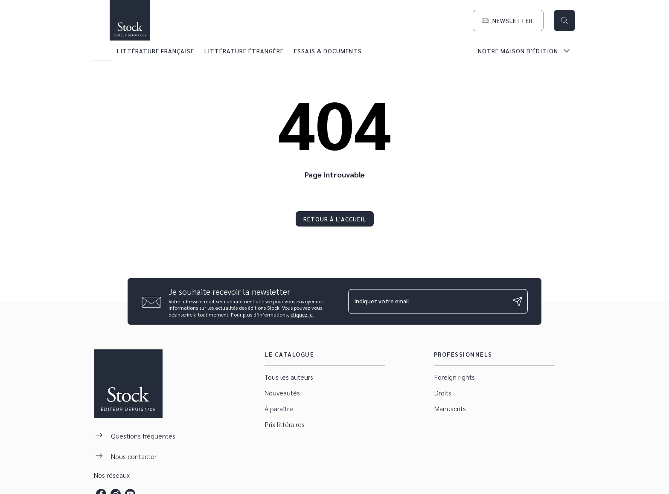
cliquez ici (302, 314)
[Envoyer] (517, 301)
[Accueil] (130, 20)
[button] (508, 20)
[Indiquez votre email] (427, 301)
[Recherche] (564, 20)
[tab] (103, 51)
